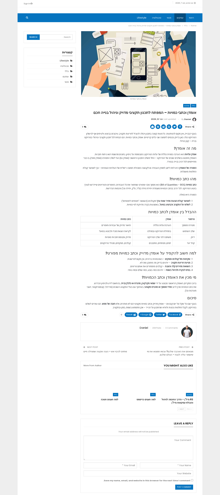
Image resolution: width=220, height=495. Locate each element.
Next (181, 409)
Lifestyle (141, 17)
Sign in (28, 3)
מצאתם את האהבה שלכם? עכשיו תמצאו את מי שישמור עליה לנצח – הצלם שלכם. (170, 353)
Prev (189, 409)
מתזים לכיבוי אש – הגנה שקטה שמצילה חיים (105, 351)
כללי (193, 105)
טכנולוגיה (156, 17)
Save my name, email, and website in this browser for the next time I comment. (146, 480)
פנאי (169, 17)
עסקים (180, 17)
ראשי (191, 17)
